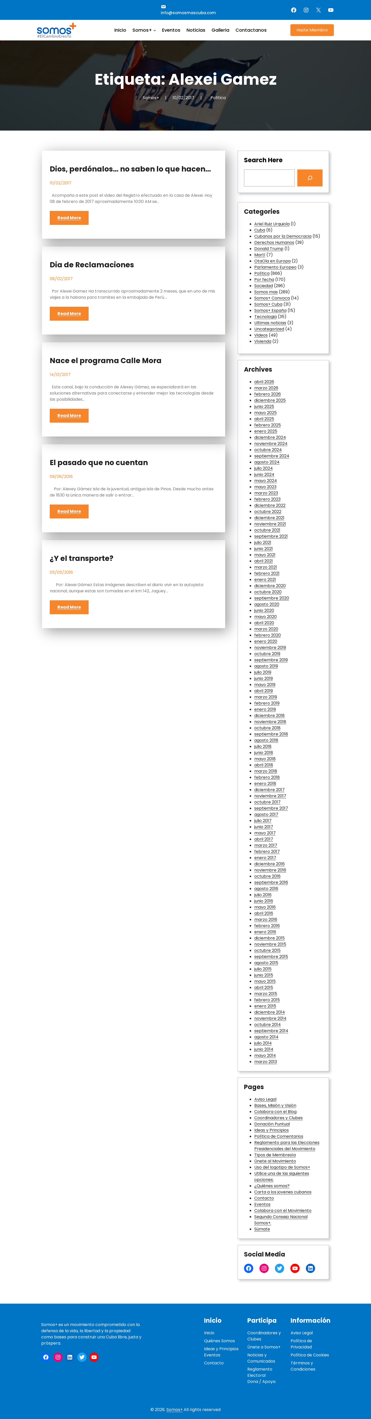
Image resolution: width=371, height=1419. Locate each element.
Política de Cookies (310, 1355)
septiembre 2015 (271, 957)
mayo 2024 (265, 481)
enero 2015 (265, 1006)
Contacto (264, 1198)
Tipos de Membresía (275, 1155)
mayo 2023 (265, 487)
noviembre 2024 (271, 444)
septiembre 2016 (271, 882)
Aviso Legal (265, 1099)
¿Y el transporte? (81, 558)
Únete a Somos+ (264, 1347)
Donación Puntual (272, 1124)
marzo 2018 (265, 771)
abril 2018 (263, 765)
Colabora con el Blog (275, 1112)
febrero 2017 (267, 851)
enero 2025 (265, 431)
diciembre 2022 (269, 505)
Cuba (259, 230)
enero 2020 (265, 641)
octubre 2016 (267, 876)
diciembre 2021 (269, 518)
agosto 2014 (266, 1037)
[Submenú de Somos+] (154, 30)
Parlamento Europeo (275, 267)
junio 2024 (264, 474)
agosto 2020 (266, 604)
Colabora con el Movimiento (282, 1210)
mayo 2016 (265, 907)
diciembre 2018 (269, 716)
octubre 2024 (268, 450)
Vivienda (262, 341)
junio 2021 (263, 549)
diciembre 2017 (269, 790)
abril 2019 (263, 691)
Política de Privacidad (301, 1344)
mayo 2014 (265, 1055)
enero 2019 (265, 709)
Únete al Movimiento (275, 1161)
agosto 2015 (266, 963)
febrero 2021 (267, 573)
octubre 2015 (267, 950)
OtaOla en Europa (272, 261)
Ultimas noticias (270, 323)
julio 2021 (262, 542)
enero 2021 (265, 580)
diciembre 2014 (269, 1012)
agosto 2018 (266, 740)
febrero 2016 (267, 926)
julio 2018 (263, 746)
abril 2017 (263, 839)
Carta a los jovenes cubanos (282, 1192)
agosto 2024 (267, 462)
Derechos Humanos (274, 242)
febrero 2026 (267, 394)
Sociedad (263, 286)
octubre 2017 (267, 802)
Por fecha (264, 280)
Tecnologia (265, 317)
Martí (259, 255)
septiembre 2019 (271, 660)
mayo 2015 (265, 981)
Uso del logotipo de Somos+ (282, 1167)
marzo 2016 (265, 919)
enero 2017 (265, 858)
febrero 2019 (267, 703)
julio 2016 (263, 895)
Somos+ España (270, 310)
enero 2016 (265, 932)
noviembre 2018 (270, 722)
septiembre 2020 (271, 598)
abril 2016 (263, 913)
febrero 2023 (267, 499)
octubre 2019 (267, 654)
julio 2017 (263, 821)
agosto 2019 (266, 666)
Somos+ (174, 1410)
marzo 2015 (265, 994)
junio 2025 (264, 406)
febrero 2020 (267, 635)
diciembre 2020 (270, 586)
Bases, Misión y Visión (275, 1105)
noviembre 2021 (270, 524)
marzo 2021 (265, 567)
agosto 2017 (266, 814)
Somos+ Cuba (268, 304)
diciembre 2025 (270, 400)
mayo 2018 (265, 759)
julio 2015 (263, 969)
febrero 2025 (267, 425)
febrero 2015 (267, 1000)
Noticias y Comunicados (261, 1358)
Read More (69, 218)
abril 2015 (263, 987)
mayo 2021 (264, 555)
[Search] (310, 177)
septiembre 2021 (271, 536)
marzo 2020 (266, 629)
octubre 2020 (268, 592)
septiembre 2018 (271, 734)
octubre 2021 (267, 530)
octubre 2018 (267, 728)
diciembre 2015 (269, 938)
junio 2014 (263, 1049)
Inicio (209, 1333)
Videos (261, 335)
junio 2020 (264, 610)
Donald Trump (268, 249)
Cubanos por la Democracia (282, 236)
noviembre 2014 (270, 1018)
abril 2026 (264, 382)
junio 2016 (263, 901)
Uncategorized (269, 329)
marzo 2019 (265, 697)
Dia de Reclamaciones (92, 265)
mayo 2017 (265, 833)
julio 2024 (263, 468)
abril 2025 (264, 419)
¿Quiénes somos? (272, 1186)
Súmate (262, 1229)
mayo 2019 (264, 685)
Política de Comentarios (278, 1136)
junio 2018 (263, 753)
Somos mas (266, 292)
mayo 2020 (265, 617)
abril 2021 (263, 561)
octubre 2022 (267, 512)
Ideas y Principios (271, 1130)
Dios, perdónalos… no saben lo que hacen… (130, 169)
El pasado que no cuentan (99, 462)
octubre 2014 (267, 1025)
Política (218, 98)
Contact (212, 1363)
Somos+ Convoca (272, 298)
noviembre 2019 (270, 648)
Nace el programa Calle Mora (106, 360)
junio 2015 (263, 975)
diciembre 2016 (269, 864)
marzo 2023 (266, 493)
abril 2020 (264, 623)
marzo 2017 (265, 845)
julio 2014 (263, 1043)
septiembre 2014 (271, 1031)
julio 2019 (262, 672)
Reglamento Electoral (259, 1372)
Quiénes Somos (219, 1341)
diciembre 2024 (270, 437)
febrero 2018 (267, 777)
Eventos (262, 1204)
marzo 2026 (266, 388)
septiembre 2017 (271, 808)
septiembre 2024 (271, 456)
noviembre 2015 (270, 944)
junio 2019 (263, 678)
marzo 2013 (265, 1062)
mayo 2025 (265, 413)
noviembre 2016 (270, 870)
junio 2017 (263, 827)
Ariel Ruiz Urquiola (272, 224)
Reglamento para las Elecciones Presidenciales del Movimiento (286, 1146)
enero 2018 (265, 784)
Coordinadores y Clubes (278, 1118)
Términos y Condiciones (303, 1366)
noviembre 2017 (270, 796)
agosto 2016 (266, 889)
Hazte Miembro (312, 30)
